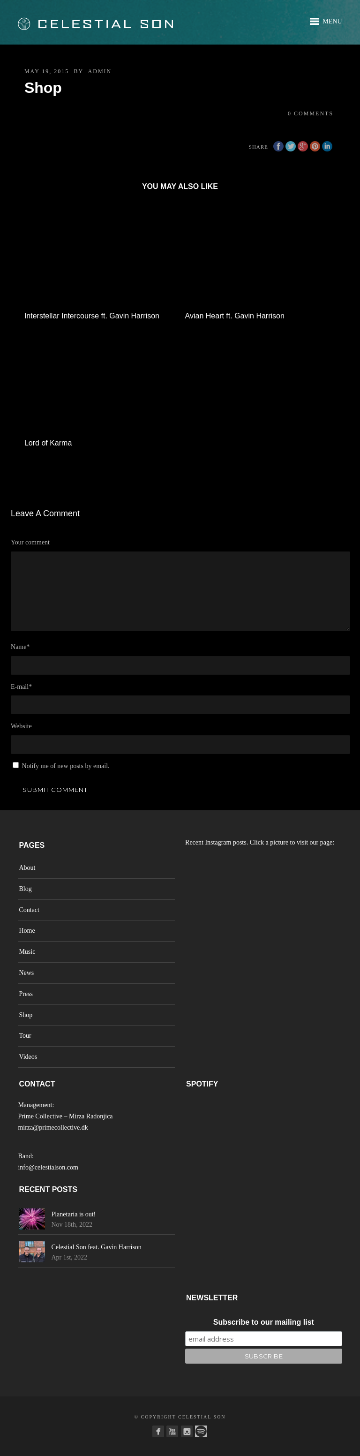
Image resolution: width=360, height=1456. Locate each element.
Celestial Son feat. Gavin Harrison (96, 1247)
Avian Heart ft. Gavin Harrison (235, 316)
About (27, 867)
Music (27, 951)
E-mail (21, 686)
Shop (25, 1014)
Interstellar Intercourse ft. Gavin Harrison (91, 316)
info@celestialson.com (48, 1167)
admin (100, 71)
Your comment (30, 542)
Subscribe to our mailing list (263, 1322)
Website (21, 726)
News (26, 972)
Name (20, 646)
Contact (29, 909)
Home (27, 930)
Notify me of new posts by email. (66, 765)
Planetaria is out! (73, 1214)
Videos (28, 1056)
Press (26, 993)
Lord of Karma (48, 443)
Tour (25, 1035)
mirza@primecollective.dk (53, 1127)
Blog (25, 888)
